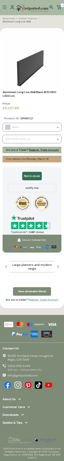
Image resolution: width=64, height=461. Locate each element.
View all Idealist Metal (32, 291)
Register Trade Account (44, 150)
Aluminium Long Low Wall (17, 21)
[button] (6, 266)
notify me (31, 188)
